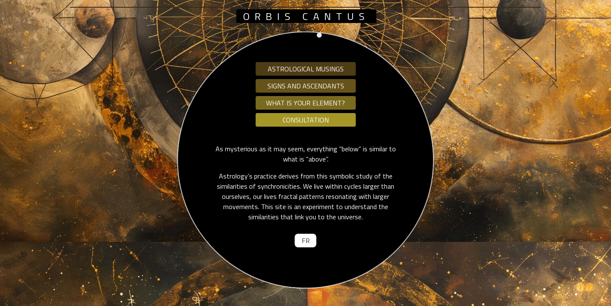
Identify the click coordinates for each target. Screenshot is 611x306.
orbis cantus (306, 16)
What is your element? (305, 103)
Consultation (306, 120)
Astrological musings (306, 69)
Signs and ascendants (305, 86)
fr (306, 240)
